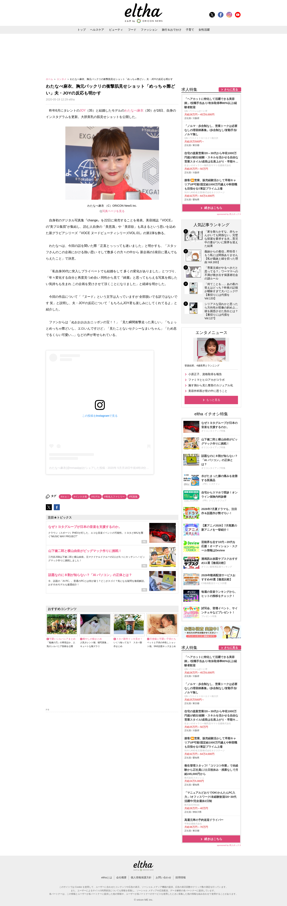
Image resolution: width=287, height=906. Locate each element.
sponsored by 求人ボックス (229, 214)
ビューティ (116, 29)
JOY (83, 110)
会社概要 (121, 877)
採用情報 (180, 877)
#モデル (95, 496)
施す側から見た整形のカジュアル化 (210, 385)
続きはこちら (213, 207)
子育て (190, 29)
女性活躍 (204, 29)
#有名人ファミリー (114, 496)
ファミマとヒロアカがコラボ (206, 379)
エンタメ (62, 79)
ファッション (149, 29)
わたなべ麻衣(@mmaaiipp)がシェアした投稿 (77, 467)
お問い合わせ (163, 877)
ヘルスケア (97, 29)
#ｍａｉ (65, 496)
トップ (81, 29)
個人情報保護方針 (141, 877)
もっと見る (213, 399)
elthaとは (106, 877)
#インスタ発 (80, 496)
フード (132, 29)
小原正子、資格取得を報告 (205, 374)
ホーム (50, 79)
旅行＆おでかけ (171, 29)
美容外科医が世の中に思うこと (207, 390)
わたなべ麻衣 (134, 110)
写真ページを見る (113, 211)
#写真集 (133, 496)
